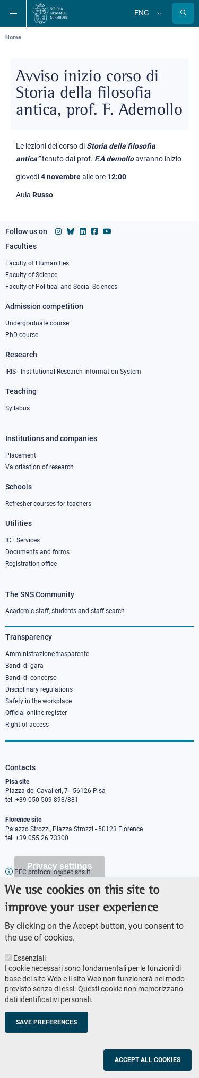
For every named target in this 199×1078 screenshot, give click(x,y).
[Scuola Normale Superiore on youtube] (107, 231)
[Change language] (158, 13)
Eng (141, 12)
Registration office (31, 563)
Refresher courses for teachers (48, 503)
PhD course (21, 335)
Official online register (36, 713)
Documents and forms (37, 552)
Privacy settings (59, 877)
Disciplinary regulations (39, 689)
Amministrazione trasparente (47, 654)
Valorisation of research (39, 467)
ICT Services (22, 540)
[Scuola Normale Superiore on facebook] (94, 231)
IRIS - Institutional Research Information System (73, 371)
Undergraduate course (37, 323)
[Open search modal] (183, 13)
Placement (20, 455)
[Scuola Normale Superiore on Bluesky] (70, 231)
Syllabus (17, 408)
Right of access (27, 724)
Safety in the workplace (38, 701)
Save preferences (46, 1033)
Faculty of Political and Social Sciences (61, 286)
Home (13, 37)
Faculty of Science (31, 275)
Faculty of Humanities (37, 263)
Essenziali (29, 969)
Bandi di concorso (31, 678)
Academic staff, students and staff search (65, 611)
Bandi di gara (24, 665)
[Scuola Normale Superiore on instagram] (58, 231)
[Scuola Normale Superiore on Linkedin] (83, 231)
